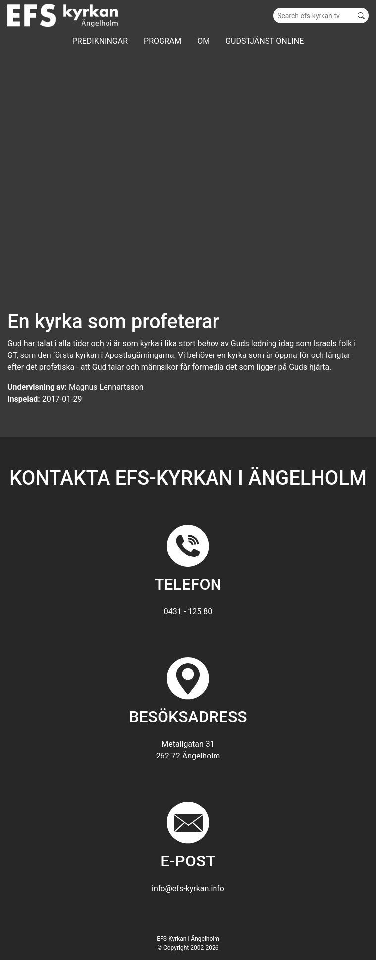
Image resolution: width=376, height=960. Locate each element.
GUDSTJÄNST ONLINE (264, 41)
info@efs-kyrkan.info (188, 888)
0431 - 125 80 (188, 611)
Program (162, 41)
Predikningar (100, 41)
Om (203, 41)
